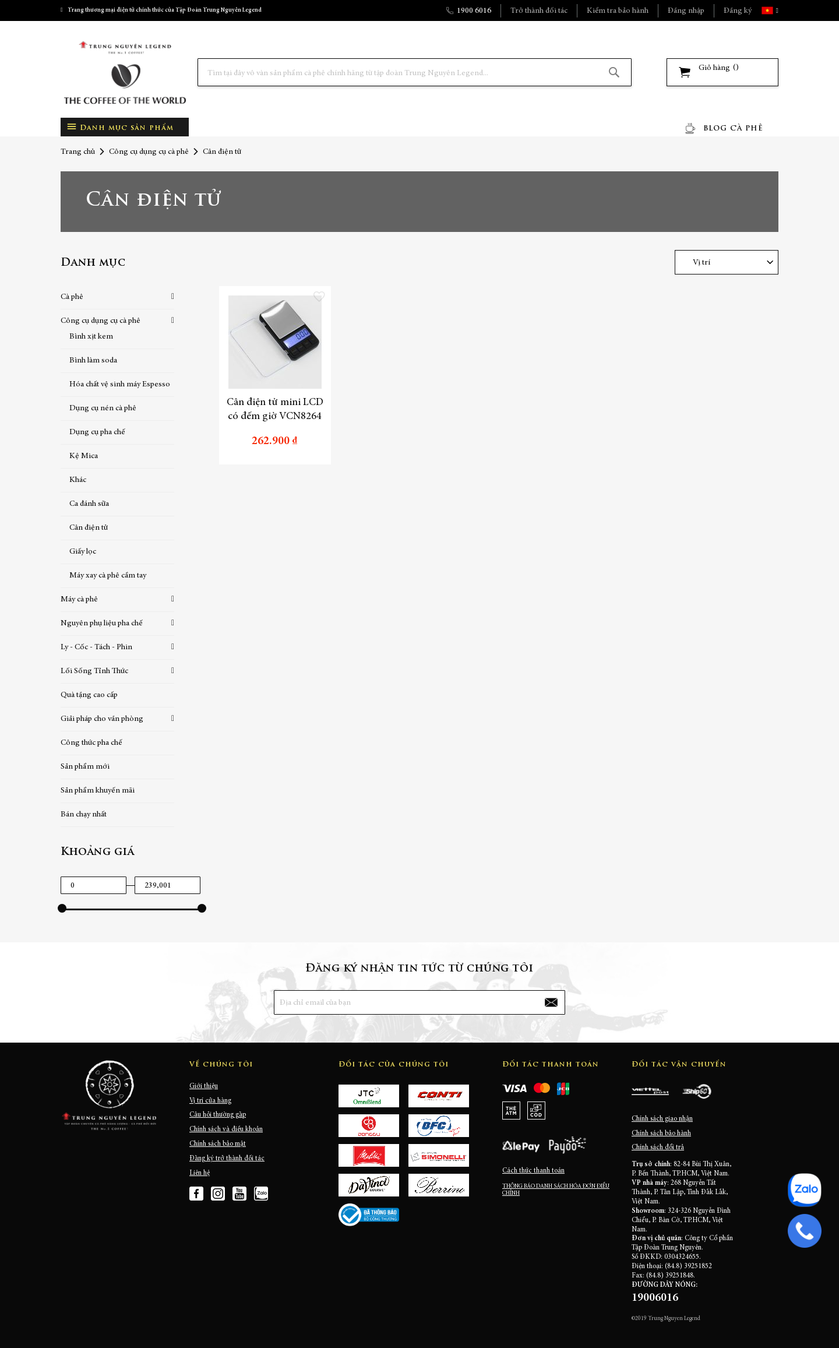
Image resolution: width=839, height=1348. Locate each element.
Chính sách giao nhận (662, 1118)
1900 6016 (474, 11)
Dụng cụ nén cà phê (102, 408)
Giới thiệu (203, 1086)
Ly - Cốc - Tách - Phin (96, 647)
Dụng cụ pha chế (97, 432)
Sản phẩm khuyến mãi (98, 791)
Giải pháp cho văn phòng (102, 719)
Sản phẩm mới (85, 767)
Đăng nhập (686, 11)
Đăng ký (738, 11)
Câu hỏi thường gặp (217, 1114)
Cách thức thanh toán (533, 1170)
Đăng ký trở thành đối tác (227, 1158)
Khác (77, 480)
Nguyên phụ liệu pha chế (102, 624)
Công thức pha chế (91, 743)
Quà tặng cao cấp (89, 695)
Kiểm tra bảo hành (617, 11)
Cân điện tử (88, 528)
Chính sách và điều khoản (226, 1129)
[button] (776, 10)
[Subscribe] (551, 1002)
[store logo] (125, 72)
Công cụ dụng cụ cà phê (149, 152)
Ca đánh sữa (89, 504)
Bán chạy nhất (84, 815)
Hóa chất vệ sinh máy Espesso (119, 385)
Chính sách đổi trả (658, 1147)
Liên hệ (199, 1173)
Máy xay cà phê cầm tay (107, 576)
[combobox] (415, 72)
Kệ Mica (83, 456)
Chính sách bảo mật (217, 1144)
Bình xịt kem (91, 337)
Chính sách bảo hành (661, 1133)
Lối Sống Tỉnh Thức (94, 671)
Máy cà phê (79, 600)
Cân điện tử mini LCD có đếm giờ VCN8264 (275, 409)
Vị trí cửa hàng (210, 1100)
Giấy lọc (82, 552)
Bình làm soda (93, 361)
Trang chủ (78, 152)
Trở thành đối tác (538, 11)
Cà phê (72, 297)
